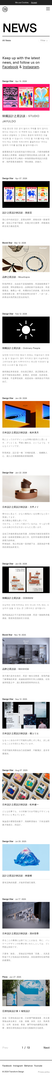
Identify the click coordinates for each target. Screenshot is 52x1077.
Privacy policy (44, 1072)
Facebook (10, 67)
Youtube (38, 1066)
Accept (34, 2)
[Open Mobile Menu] (48, 9)
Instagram (31, 67)
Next (47, 1047)
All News (6, 40)
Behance (28, 1066)
